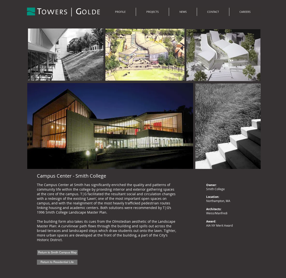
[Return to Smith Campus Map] (57, 252)
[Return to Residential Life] (57, 262)
